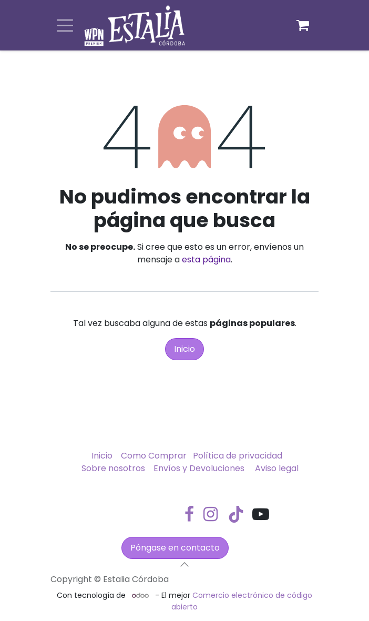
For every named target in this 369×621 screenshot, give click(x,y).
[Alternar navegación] (64, 25)
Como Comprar (154, 456)
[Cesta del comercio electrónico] (303, 25)
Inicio (184, 349)
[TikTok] (236, 514)
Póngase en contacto (175, 548)
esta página (206, 259)
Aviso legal (277, 468)
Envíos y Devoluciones (198, 468)
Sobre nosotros (113, 468)
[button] (184, 564)
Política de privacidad (237, 456)
